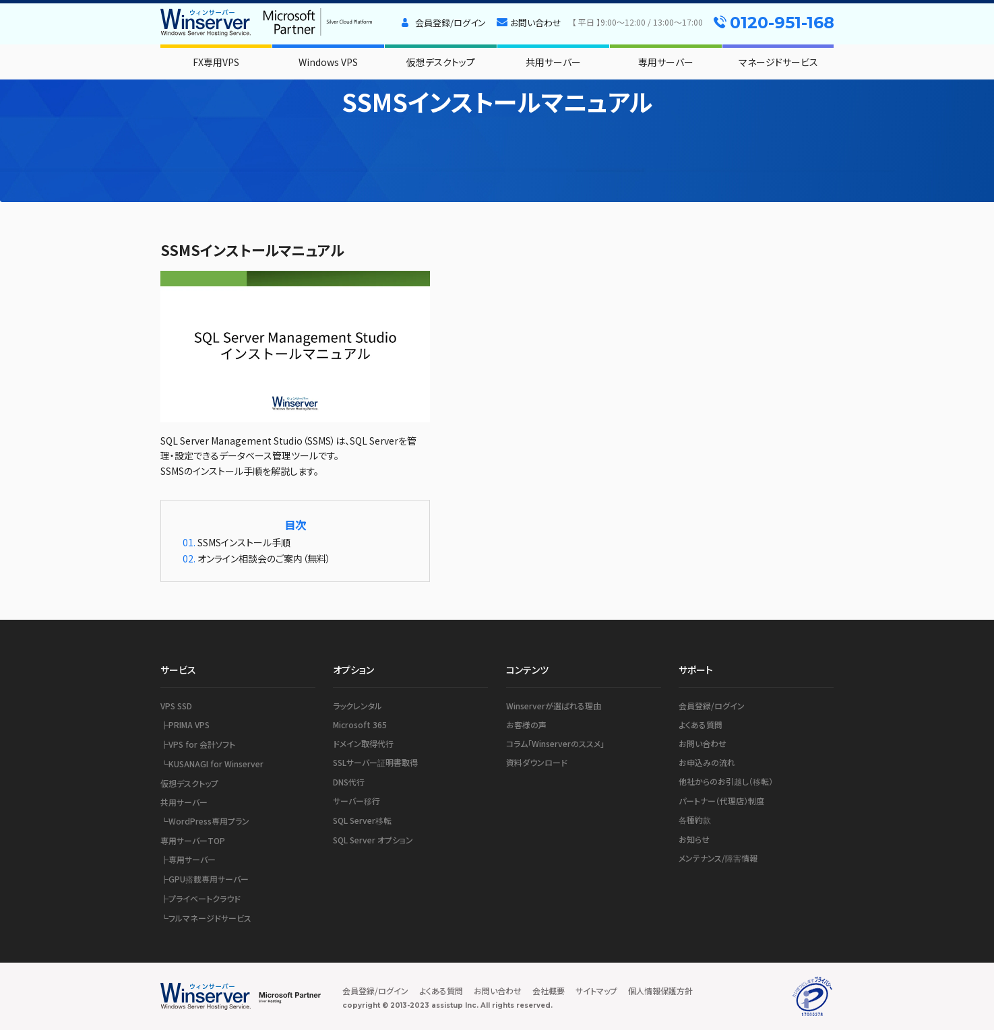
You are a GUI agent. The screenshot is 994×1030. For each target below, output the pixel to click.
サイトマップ (596, 990)
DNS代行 (349, 781)
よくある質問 (700, 724)
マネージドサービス (778, 62)
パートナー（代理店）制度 (721, 800)
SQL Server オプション (373, 839)
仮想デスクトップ (440, 62)
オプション (353, 669)
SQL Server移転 (362, 820)
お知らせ (694, 839)
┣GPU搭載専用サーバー (204, 878)
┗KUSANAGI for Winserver (211, 763)
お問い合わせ (535, 22)
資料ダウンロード (536, 762)
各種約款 (695, 819)
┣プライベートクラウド (200, 898)
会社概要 (548, 990)
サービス (178, 669)
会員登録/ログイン (450, 22)
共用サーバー (553, 62)
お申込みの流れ (707, 762)
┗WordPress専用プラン (204, 821)
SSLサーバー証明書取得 (375, 762)
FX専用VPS (216, 62)
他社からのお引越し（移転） (726, 781)
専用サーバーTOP (192, 840)
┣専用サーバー (188, 859)
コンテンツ (527, 669)
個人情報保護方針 (660, 990)
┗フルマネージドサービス (205, 918)
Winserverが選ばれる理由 (553, 705)
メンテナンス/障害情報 (718, 858)
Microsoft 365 (360, 724)
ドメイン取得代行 (363, 743)
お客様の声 (526, 724)
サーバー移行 (356, 800)
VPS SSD (176, 705)
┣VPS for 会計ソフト (197, 744)
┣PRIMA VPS (185, 724)
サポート (696, 669)
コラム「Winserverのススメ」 (555, 743)
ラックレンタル (357, 705)
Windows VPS (328, 62)
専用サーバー (665, 62)
